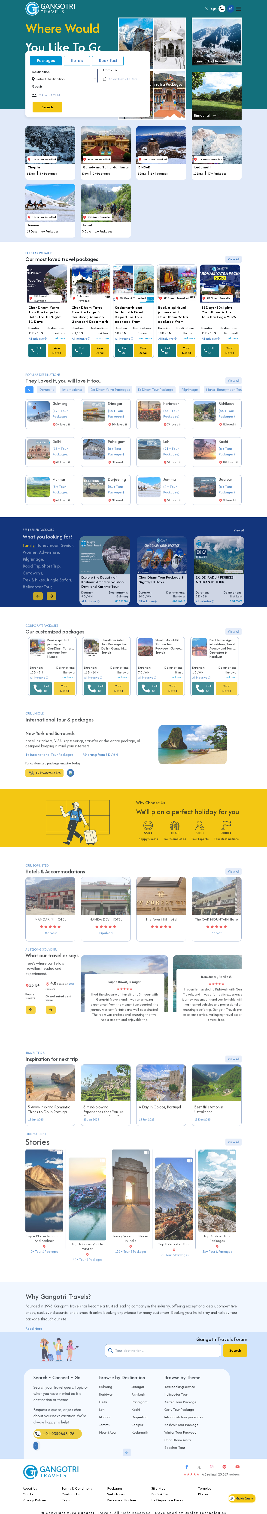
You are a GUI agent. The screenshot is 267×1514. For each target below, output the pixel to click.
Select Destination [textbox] (50, 78)
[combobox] (66, 79)
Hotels (77, 60)
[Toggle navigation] (239, 9)
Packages (46, 60)
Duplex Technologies (205, 1507)
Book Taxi (108, 60)
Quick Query (241, 1498)
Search (46, 107)
